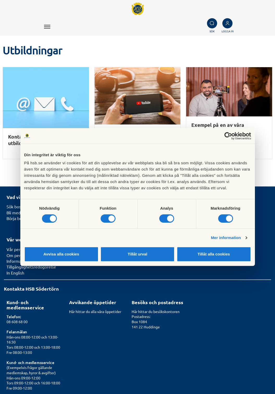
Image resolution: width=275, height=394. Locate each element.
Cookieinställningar (253, 371)
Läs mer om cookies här (249, 377)
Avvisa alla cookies (61, 254)
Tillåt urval (137, 254)
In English (15, 223)
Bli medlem (17, 163)
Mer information (226, 237)
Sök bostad (17, 157)
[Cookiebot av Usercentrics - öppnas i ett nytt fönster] (228, 136)
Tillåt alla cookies (214, 254)
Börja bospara (19, 169)
